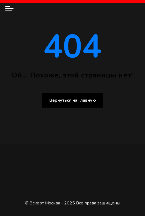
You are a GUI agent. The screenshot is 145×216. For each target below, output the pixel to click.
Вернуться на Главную (72, 100)
